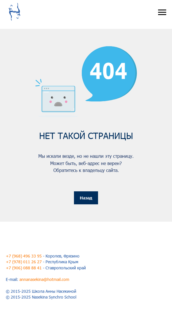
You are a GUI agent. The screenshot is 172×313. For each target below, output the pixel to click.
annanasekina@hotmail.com (44, 279)
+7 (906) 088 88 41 (24, 267)
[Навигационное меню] (162, 12)
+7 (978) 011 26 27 (24, 261)
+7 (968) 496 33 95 (24, 255)
